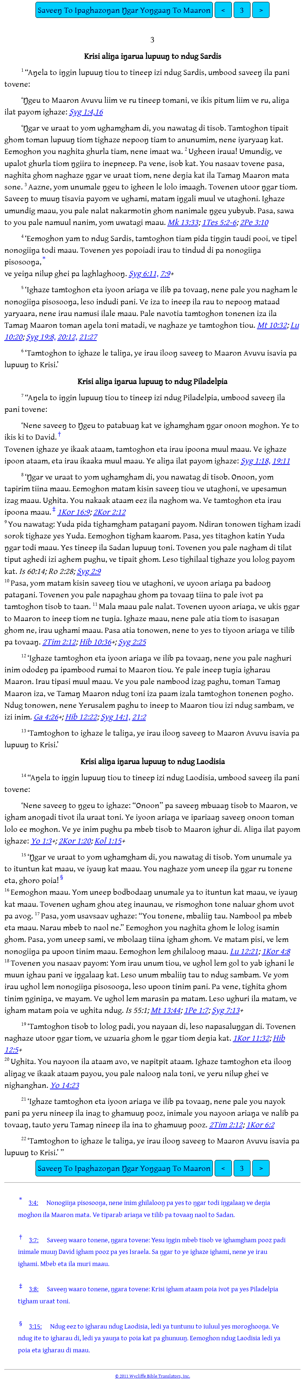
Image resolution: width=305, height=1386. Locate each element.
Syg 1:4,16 (86, 111)
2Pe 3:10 (254, 222)
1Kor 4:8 (276, 951)
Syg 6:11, (143, 273)
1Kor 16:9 (73, 512)
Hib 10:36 (95, 641)
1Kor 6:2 (260, 1124)
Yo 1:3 (41, 840)
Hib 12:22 (81, 716)
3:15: (35, 1326)
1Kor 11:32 (251, 1038)
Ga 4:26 (46, 716)
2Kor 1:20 (75, 840)
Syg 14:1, (115, 716)
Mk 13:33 (182, 222)
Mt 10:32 (272, 325)
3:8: (33, 1289)
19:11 (281, 460)
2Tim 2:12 (59, 641)
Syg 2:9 (89, 571)
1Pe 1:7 (196, 1010)
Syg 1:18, (255, 460)
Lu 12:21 (244, 951)
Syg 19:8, (41, 336)
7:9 (165, 273)
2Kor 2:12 (109, 512)
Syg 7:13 (226, 1010)
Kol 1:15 (107, 840)
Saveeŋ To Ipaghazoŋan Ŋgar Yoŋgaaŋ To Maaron (124, 10)
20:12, (67, 336)
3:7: (33, 1240)
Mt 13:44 (165, 1010)
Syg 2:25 (132, 641)
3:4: (33, 1202)
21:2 (139, 716)
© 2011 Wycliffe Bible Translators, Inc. (152, 1375)
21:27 (88, 336)
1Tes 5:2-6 (219, 222)
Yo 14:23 (64, 1085)
